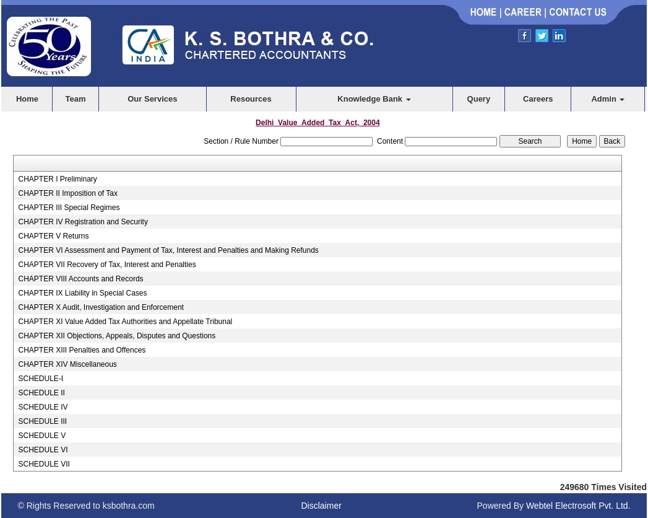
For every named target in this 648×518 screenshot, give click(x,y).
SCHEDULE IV (42, 407)
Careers (538, 98)
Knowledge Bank (373, 98)
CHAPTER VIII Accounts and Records (80, 278)
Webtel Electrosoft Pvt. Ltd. (578, 506)
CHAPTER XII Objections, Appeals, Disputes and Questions (116, 335)
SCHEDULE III (42, 421)
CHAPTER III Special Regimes (68, 207)
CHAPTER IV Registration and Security (82, 221)
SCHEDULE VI (42, 450)
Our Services (152, 98)
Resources (250, 98)
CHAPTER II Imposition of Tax (68, 193)
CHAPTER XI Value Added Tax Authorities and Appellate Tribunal (125, 321)
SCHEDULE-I (40, 378)
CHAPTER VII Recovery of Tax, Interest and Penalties (107, 264)
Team (76, 98)
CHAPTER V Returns (53, 236)
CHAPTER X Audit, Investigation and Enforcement (100, 307)
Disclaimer (321, 506)
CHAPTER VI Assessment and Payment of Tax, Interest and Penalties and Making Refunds (168, 250)
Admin (607, 98)
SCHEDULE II (41, 392)
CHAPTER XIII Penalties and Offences (81, 350)
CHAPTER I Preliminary (57, 179)
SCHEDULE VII (43, 464)
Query (479, 98)
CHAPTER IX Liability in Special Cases (82, 293)
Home (27, 98)
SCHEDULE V (42, 435)
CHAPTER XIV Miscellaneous (67, 364)
